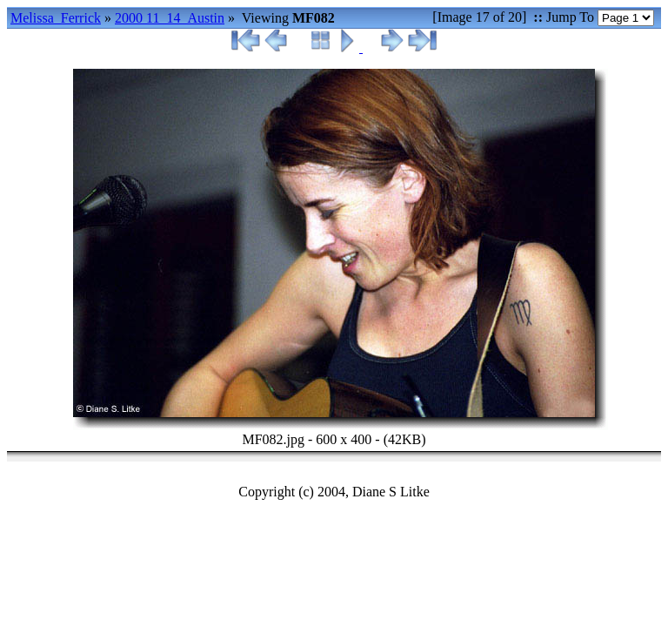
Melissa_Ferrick (55, 17)
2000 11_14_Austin (169, 17)
